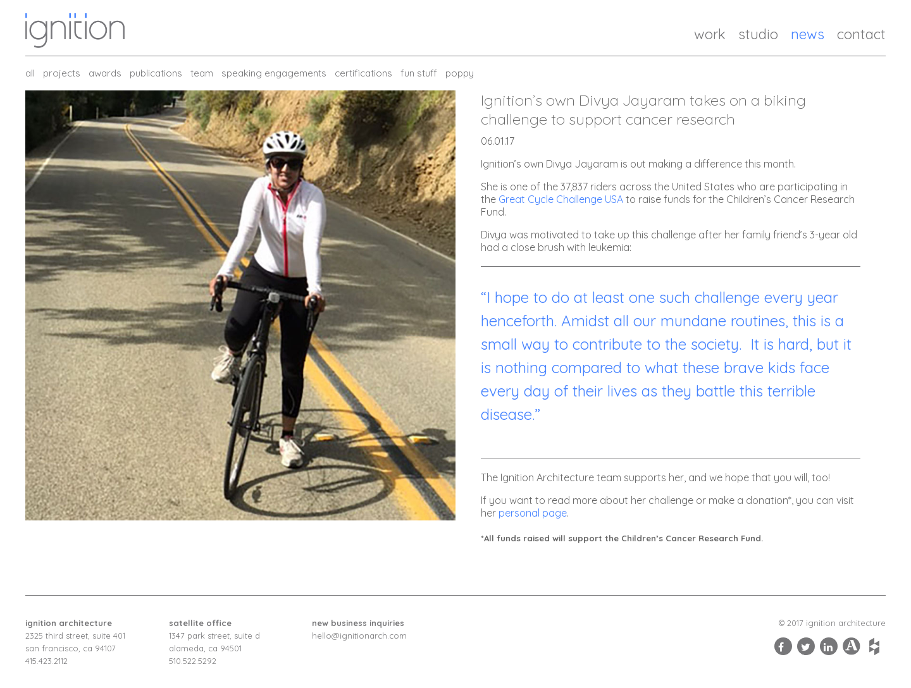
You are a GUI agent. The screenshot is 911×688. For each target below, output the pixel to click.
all (30, 73)
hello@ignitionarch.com (359, 635)
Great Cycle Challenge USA (561, 199)
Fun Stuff (418, 73)
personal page (533, 513)
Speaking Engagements (273, 73)
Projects (61, 73)
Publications (156, 73)
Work (710, 34)
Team (201, 73)
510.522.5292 (192, 661)
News (807, 34)
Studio (758, 34)
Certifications (363, 73)
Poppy (459, 73)
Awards (105, 73)
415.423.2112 (46, 661)
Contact (861, 34)
